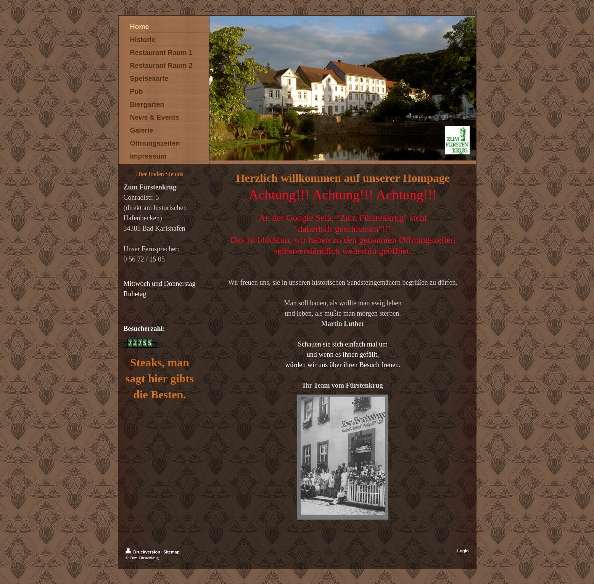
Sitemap (171, 552)
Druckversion (143, 552)
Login (463, 551)
